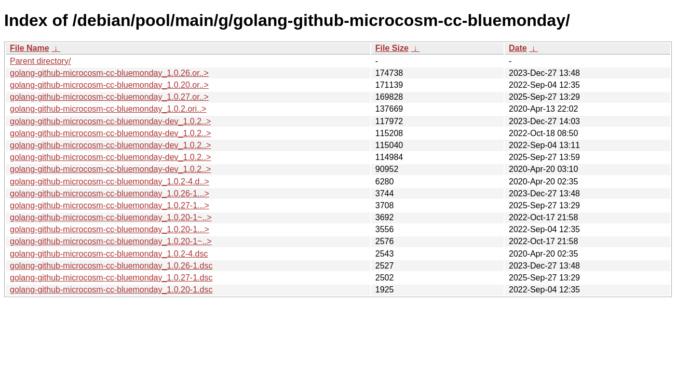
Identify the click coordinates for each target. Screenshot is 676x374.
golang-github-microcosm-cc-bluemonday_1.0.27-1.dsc (111, 277)
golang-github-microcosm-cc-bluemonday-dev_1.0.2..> (110, 121)
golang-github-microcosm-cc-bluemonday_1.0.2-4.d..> (109, 181)
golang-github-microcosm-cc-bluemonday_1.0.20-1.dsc (111, 289)
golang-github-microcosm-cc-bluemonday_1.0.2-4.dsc (109, 253)
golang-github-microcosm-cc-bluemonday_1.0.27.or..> (109, 96)
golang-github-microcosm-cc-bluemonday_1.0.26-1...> (109, 193)
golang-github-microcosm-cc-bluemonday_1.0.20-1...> (109, 229)
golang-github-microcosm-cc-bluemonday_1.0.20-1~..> (111, 217)
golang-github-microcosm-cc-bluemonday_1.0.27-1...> (109, 205)
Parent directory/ (40, 61)
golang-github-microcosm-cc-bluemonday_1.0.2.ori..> (108, 108)
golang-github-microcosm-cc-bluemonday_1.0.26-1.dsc (111, 265)
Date (518, 48)
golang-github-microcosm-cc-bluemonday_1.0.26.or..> (109, 73)
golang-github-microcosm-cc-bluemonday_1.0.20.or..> (109, 85)
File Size (392, 48)
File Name (29, 48)
